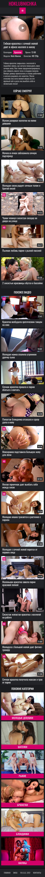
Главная (7, 872)
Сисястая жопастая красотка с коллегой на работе (21, 615)
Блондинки (22, 834)
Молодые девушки (22, 718)
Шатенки (22, 747)
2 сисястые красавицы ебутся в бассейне (22, 283)
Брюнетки (22, 805)
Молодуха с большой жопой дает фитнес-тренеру (22, 648)
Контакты (37, 872)
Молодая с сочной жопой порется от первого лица (19, 550)
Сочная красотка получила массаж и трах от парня (22, 681)
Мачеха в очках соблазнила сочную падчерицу (19, 154)
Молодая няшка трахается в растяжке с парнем (21, 518)
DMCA (15, 872)
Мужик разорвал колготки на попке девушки (19, 122)
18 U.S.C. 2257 (25, 872)
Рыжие (22, 776)
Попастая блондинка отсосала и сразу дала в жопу (20, 420)
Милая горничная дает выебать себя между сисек (20, 485)
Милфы (22, 863)
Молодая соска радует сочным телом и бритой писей (21, 187)
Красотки (17, 52)
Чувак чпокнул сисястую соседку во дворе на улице (19, 219)
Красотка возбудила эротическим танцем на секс (22, 323)
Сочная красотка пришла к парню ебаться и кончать (18, 388)
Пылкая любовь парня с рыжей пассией (21, 250)
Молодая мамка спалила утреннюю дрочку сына (19, 355)
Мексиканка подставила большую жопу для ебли (21, 453)
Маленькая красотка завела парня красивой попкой (18, 583)
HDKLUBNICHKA (22, 3)
